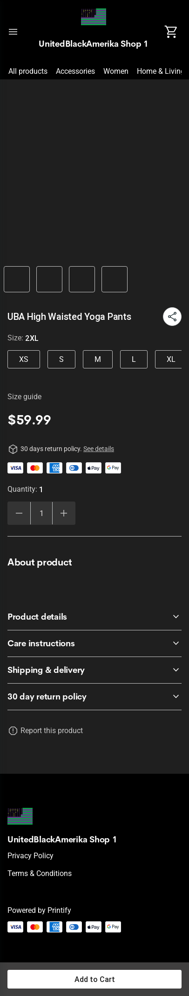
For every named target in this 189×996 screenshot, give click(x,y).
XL (171, 359)
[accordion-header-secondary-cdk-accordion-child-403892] (94, 670)
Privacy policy (30, 855)
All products (27, 71)
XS (23, 359)
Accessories (75, 71)
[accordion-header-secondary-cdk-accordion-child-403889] (94, 697)
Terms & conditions (39, 873)
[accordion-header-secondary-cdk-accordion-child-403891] (94, 643)
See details (98, 448)
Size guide (24, 396)
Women (115, 71)
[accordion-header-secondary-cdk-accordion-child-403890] (94, 617)
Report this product (51, 730)
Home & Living (161, 71)
